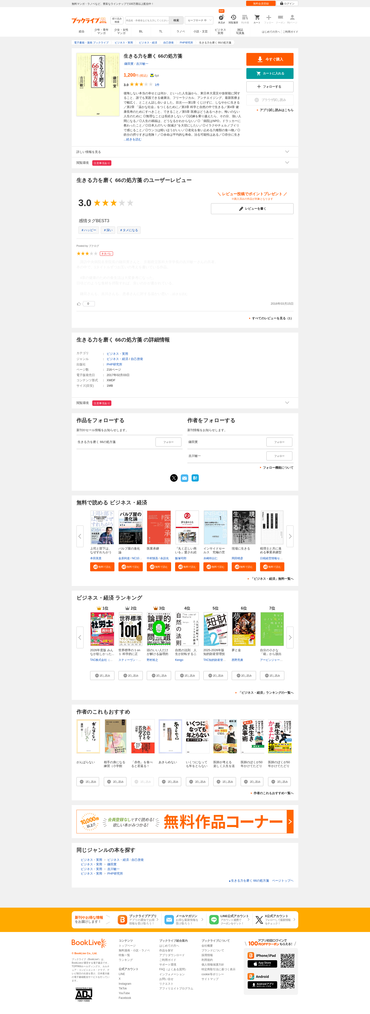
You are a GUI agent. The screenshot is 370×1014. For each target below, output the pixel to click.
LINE (122, 974)
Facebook (125, 998)
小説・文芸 (200, 31)
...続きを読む (133, 139)
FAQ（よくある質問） (173, 969)
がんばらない (85, 762)
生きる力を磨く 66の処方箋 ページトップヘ (261, 880)
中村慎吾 (152, 558)
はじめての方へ (271, 31)
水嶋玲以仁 (210, 558)
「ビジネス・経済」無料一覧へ (272, 579)
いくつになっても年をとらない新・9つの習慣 (196, 765)
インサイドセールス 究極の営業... (214, 552)
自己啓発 (137, 359)
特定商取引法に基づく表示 (218, 969)
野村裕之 (152, 660)
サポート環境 (167, 964)
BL (141, 31)
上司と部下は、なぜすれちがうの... (101, 552)
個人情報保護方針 (213, 964)
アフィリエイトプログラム (176, 988)
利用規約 (207, 960)
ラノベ (181, 31)
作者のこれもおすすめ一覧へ (274, 793)
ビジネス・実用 (117, 353)
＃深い (108, 230)
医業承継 (153, 548)
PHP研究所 (114, 364)
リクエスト (166, 983)
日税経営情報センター (274, 558)
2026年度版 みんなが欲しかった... (102, 652)
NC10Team (139, 558)
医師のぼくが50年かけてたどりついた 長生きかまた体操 (279, 767)
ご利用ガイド (290, 31)
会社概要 (207, 945)
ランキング (126, 960)
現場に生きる (241, 548)
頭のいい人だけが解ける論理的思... (157, 653)
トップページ (127, 945)
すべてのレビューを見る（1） (273, 318)
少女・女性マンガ (121, 31)
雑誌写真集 (240, 31)
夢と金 (236, 650)
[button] (102, 566)
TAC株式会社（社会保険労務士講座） (114, 660)
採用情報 (207, 955)
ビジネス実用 (220, 31)
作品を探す (166, 950)
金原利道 (124, 558)
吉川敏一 (142, 63)
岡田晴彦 (237, 558)
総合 (81, 31)
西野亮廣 (237, 660)
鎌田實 (129, 63)
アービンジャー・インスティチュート (284, 660)
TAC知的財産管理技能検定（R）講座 (227, 660)
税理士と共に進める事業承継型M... (271, 552)
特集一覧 (124, 955)
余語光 (164, 558)
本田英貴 (95, 558)
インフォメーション (172, 974)
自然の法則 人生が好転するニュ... (186, 653)
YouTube (124, 993)
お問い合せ (166, 979)
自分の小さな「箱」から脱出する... (271, 653)
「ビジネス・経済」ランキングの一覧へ (266, 692)
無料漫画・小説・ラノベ (134, 950)
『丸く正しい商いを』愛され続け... (186, 552)
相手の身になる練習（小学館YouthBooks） (114, 765)
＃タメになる (129, 230)
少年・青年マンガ (101, 31)
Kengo (179, 660)
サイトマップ (210, 979)
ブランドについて (213, 950)
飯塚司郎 (180, 558)
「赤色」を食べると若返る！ (142, 764)
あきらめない (168, 762)
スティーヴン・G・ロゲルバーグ (139, 660)
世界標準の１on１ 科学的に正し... (129, 653)
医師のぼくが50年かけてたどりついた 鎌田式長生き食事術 (251, 767)
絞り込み (117, 20)
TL (160, 31)
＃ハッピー (88, 230)
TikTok (123, 988)
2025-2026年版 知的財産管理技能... (214, 653)
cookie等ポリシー (213, 974)
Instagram (125, 983)
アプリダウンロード (172, 955)
